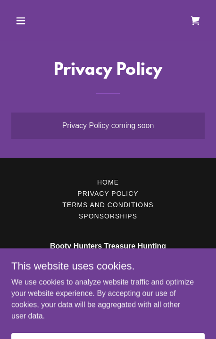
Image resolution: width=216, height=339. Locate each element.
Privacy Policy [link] (107, 193)
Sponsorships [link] (108, 216)
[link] (195, 20)
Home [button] (108, 182)
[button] (33, 20)
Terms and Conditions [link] (107, 205)
